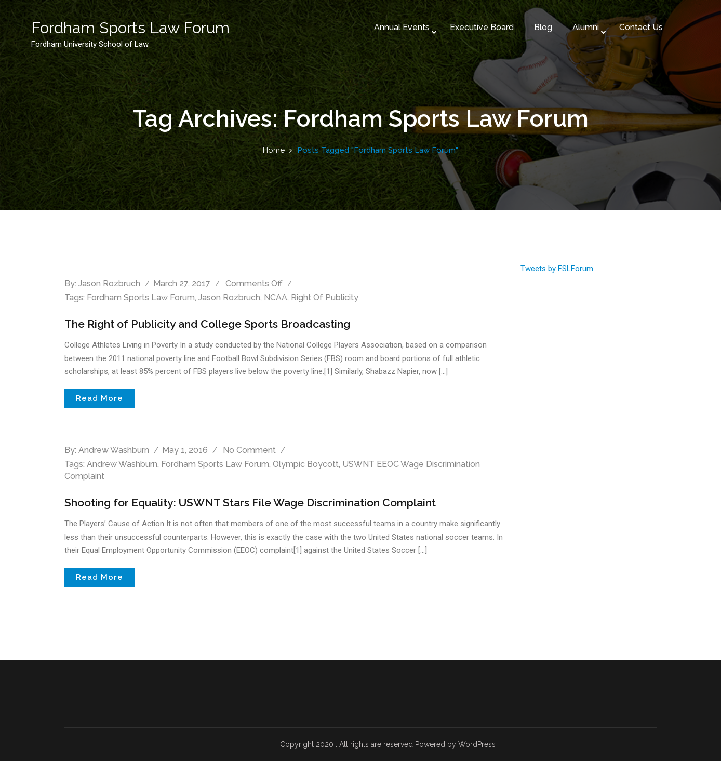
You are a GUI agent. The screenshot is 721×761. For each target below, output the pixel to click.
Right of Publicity (324, 297)
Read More (99, 398)
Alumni (565, 20)
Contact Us (620, 20)
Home (274, 150)
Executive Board (461, 20)
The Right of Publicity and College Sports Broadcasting (213, 323)
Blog (522, 20)
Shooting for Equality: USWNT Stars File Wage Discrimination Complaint (258, 502)
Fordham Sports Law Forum (141, 297)
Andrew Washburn (113, 450)
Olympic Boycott (306, 464)
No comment (249, 450)
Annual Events (381, 20)
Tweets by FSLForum (556, 268)
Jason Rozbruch (109, 283)
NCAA (275, 297)
